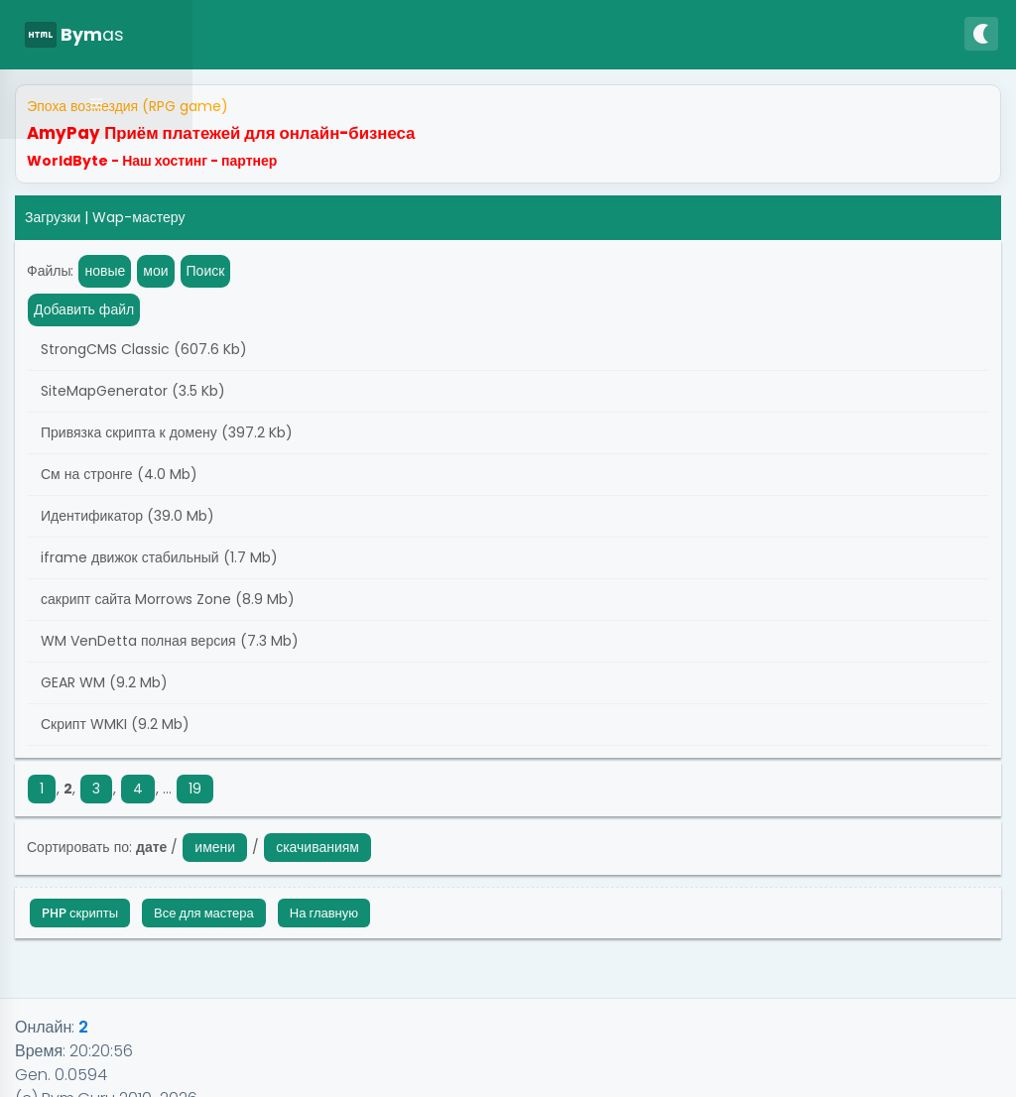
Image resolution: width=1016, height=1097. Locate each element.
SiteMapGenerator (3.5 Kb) (131, 391)
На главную (324, 913)
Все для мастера (204, 913)
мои (155, 271)
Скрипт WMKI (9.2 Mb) (113, 724)
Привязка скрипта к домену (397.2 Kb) (165, 432)
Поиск (206, 271)
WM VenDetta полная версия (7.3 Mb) (168, 641)
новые (104, 271)
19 (195, 788)
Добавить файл (84, 309)
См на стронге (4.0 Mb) (117, 474)
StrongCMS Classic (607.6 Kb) (142, 349)
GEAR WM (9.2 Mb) (102, 682)
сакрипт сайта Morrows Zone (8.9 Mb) (166, 599)
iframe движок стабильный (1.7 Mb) (157, 557)
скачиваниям (317, 847)
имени (214, 847)
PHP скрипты (80, 913)
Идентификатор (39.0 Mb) (125, 516)
